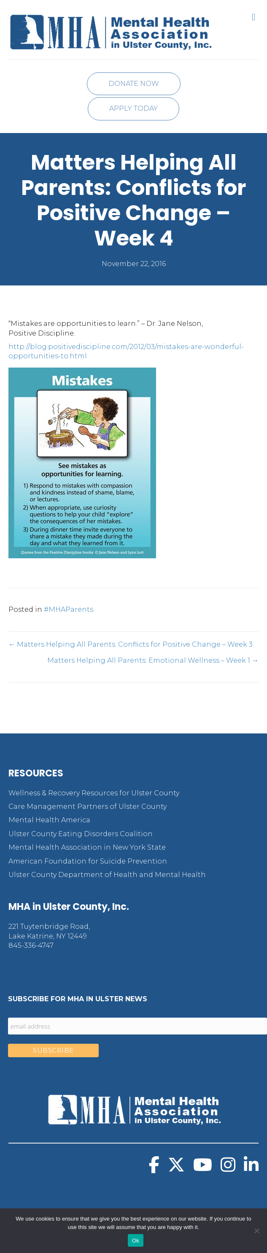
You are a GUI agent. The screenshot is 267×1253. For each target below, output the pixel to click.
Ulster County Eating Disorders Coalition (80, 834)
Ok (135, 1240)
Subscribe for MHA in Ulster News (77, 999)
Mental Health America (49, 820)
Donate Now (133, 84)
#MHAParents (68, 609)
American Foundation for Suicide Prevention (87, 861)
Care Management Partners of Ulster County (87, 806)
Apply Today (133, 108)
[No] (256, 1230)
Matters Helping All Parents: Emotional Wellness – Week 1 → (153, 660)
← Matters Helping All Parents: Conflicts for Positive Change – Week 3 (130, 644)
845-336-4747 (31, 945)
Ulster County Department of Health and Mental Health (107, 875)
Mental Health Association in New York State (87, 847)
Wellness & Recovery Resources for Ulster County (93, 793)
